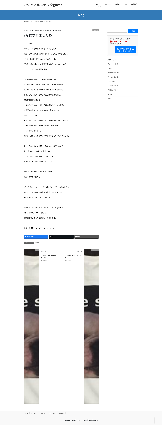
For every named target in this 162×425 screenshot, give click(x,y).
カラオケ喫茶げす (113, 73)
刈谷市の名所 (113, 86)
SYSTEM (33, 413)
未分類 (96, 30)
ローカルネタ (112, 81)
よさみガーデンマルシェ (73, 256)
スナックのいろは (113, 77)
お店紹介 (61, 413)
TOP (26, 413)
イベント (111, 68)
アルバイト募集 (113, 64)
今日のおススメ (113, 90)
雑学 (109, 99)
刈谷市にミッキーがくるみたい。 (49, 256)
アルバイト (42, 413)
